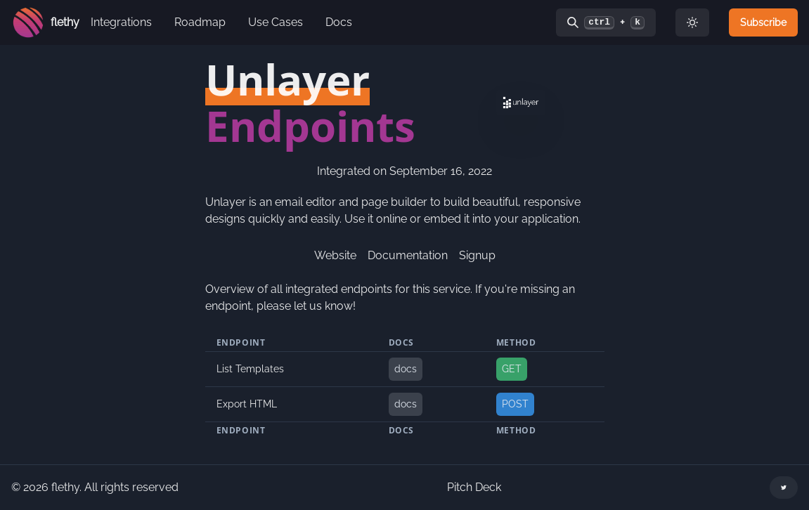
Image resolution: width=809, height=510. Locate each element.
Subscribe (763, 22)
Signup (477, 255)
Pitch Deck (474, 487)
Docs (338, 22)
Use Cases (275, 22)
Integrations (121, 22)
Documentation (408, 255)
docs (405, 368)
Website (335, 255)
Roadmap (200, 22)
